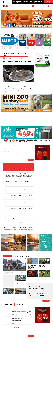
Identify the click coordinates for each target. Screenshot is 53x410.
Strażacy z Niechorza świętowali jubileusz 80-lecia (37, 293)
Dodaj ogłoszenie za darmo (19, 304)
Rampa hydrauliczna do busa (17, 318)
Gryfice (15, 256)
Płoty (17, 256)
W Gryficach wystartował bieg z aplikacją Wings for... (37, 288)
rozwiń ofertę (49, 1)
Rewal (28, 256)
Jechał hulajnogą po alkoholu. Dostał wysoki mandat (37, 295)
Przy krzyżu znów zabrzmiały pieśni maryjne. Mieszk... (37, 286)
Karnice (23, 256)
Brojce (26, 256)
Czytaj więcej (46, 300)
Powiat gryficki (7, 256)
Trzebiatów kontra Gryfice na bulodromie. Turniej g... (37, 290)
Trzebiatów (19, 256)
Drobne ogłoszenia (9, 304)
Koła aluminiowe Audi (15, 327)
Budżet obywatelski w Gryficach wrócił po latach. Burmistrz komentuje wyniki (8, 296)
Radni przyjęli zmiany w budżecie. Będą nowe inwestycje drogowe (19, 296)
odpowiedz (30, 195)
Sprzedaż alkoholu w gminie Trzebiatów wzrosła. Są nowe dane (20, 283)
